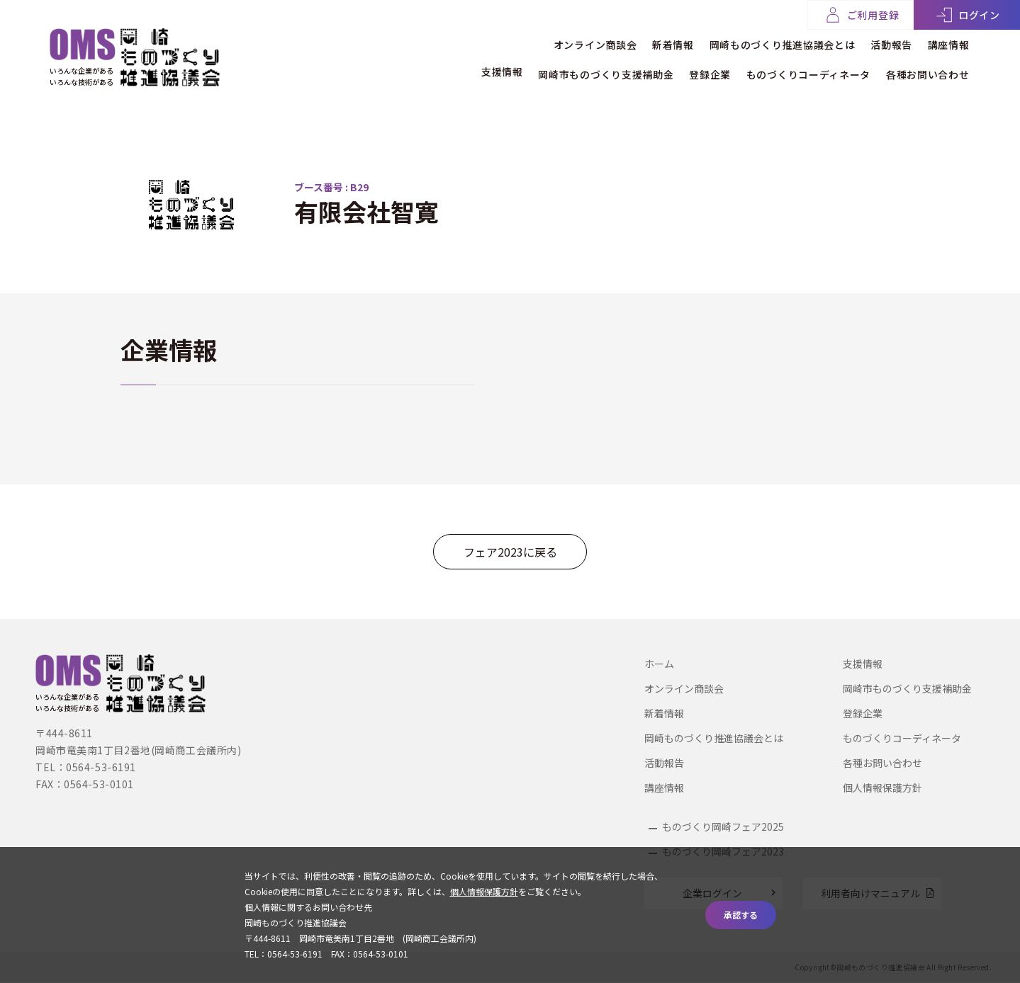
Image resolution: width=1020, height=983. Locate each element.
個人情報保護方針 (882, 787)
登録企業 (693, 68)
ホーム (659, 664)
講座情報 (949, 41)
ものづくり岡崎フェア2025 (723, 826)
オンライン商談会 (561, 41)
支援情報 (467, 68)
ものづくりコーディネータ (799, 68)
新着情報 (647, 41)
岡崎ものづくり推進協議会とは (765, 41)
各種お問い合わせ (928, 68)
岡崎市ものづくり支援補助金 (580, 68)
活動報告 (883, 41)
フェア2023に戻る (510, 551)
